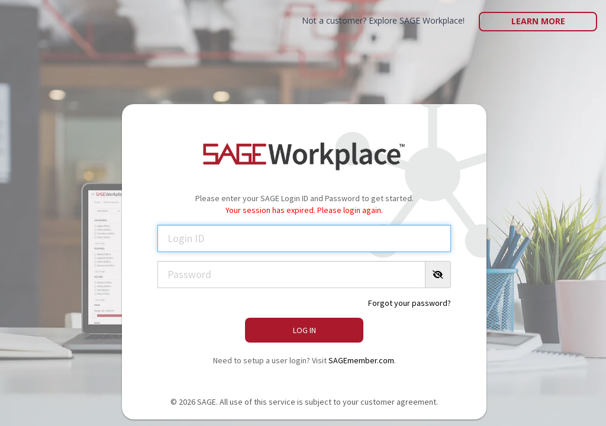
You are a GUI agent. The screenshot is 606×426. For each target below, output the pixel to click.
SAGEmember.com (361, 360)
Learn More (538, 21)
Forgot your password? (409, 303)
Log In (304, 330)
